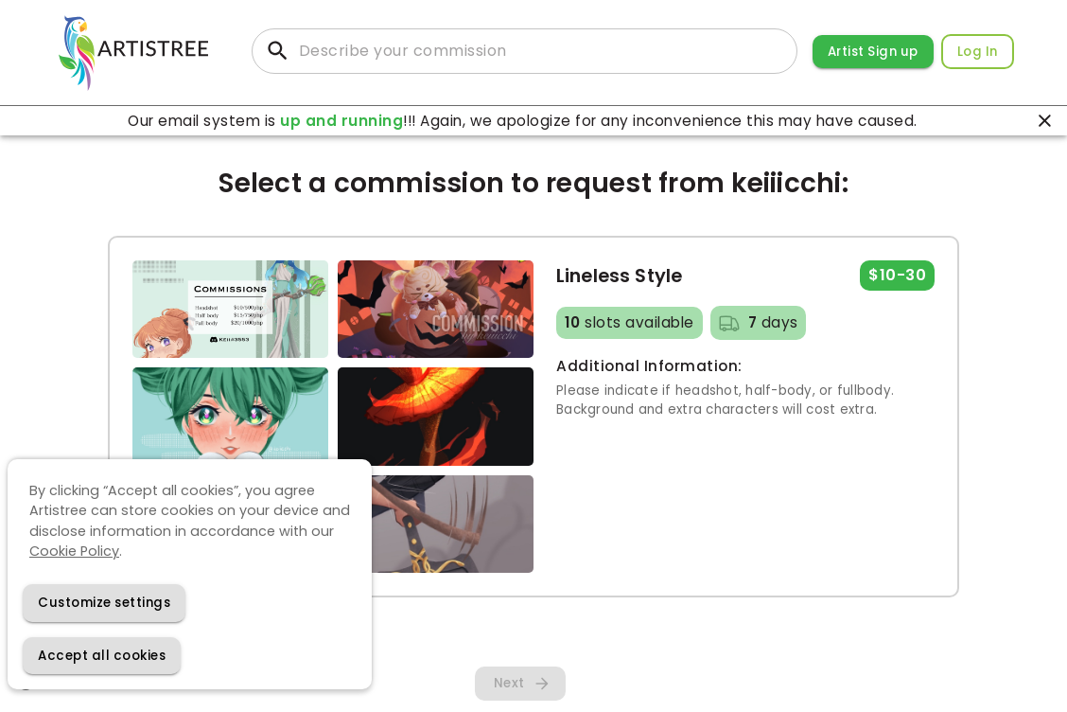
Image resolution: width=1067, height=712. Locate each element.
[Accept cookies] (102, 655)
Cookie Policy (74, 551)
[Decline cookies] (104, 602)
